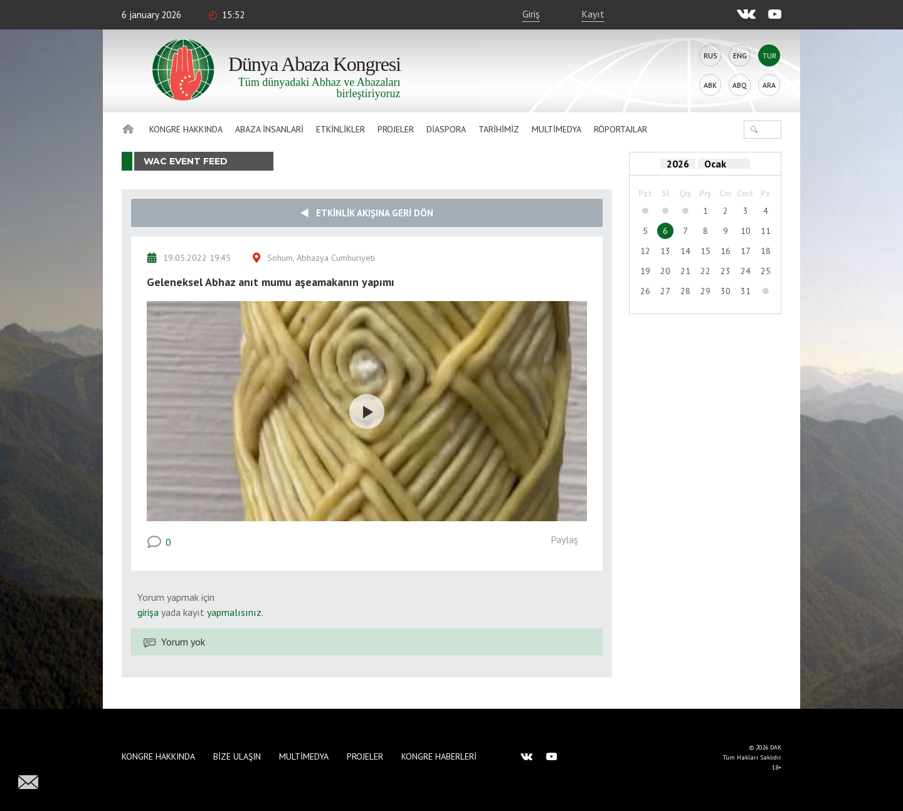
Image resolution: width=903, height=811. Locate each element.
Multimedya (556, 129)
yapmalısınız (232, 612)
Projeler (396, 129)
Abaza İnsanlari (269, 129)
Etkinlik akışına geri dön (366, 213)
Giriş (531, 14)
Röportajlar (620, 129)
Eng (740, 55)
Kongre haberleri (439, 756)
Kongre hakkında (186, 129)
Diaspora (446, 129)
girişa (148, 612)
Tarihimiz (498, 129)
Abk (710, 85)
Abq (739, 85)
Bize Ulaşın (237, 756)
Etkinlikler (340, 129)
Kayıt (593, 14)
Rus (710, 55)
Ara (769, 85)
